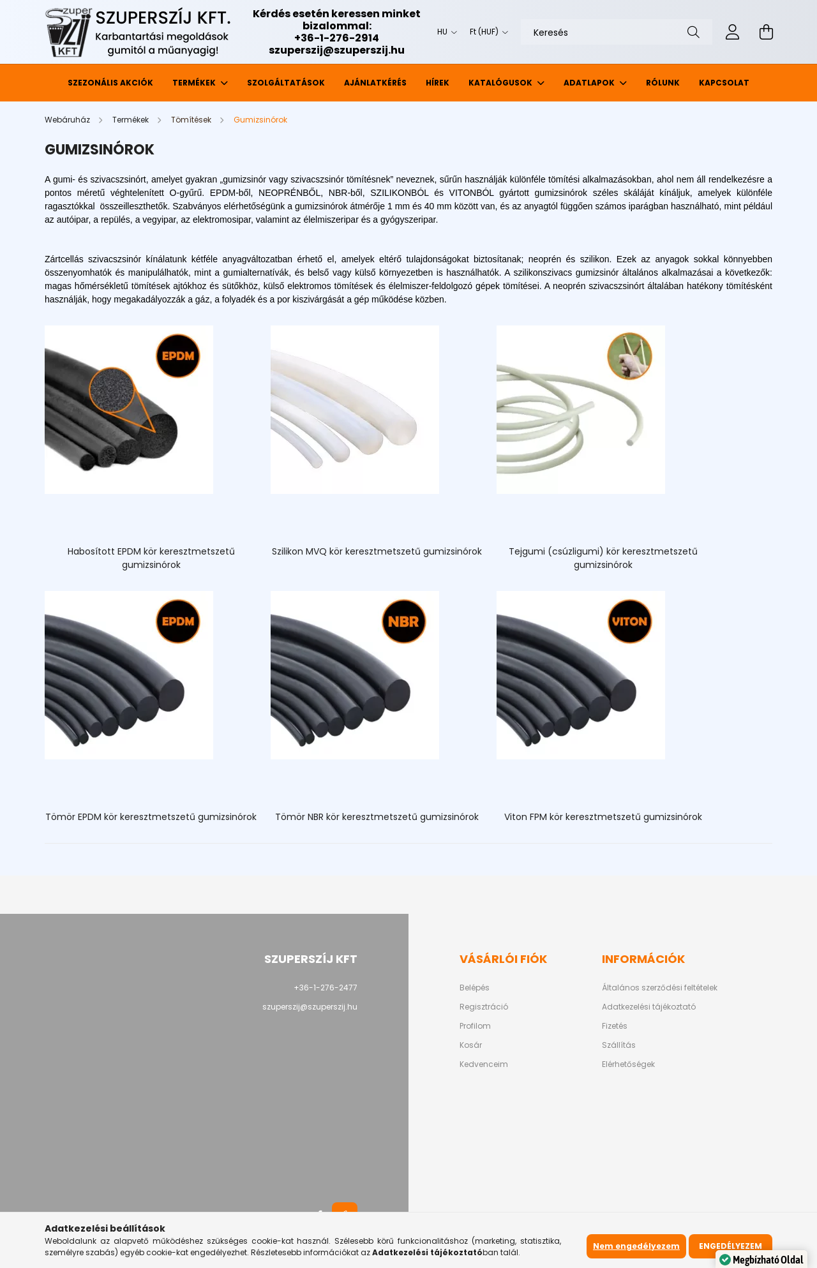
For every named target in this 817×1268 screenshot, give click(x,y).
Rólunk (663, 82)
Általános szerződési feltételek (659, 919)
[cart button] (766, 32)
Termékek (195, 82)
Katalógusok (501, 82)
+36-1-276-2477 (325, 919)
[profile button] (733, 32)
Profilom (475, 957)
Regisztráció (484, 938)
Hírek (437, 82)
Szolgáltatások (286, 82)
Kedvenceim (484, 996)
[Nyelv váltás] (444, 32)
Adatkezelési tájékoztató (649, 938)
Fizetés (614, 957)
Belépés (475, 919)
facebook (319, 1147)
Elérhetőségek (628, 996)
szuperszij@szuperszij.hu (337, 50)
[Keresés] (616, 32)
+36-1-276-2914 (336, 38)
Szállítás (619, 977)
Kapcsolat (724, 82)
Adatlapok (590, 82)
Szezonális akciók (110, 82)
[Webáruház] (68, 119)
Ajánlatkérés (375, 82)
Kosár (471, 977)
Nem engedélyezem (636, 1246)
